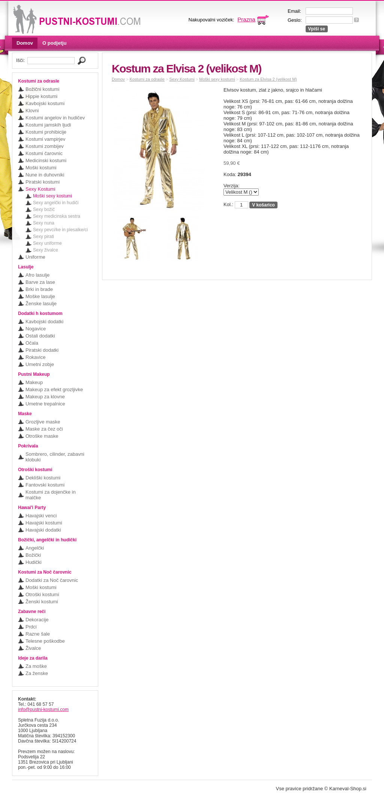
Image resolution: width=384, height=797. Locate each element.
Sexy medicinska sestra (56, 216)
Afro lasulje (38, 275)
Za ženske (37, 673)
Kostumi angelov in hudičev (55, 118)
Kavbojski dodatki (44, 321)
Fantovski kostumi (45, 485)
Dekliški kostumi (43, 478)
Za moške (36, 666)
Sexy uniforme (47, 243)
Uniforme (35, 257)
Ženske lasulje (41, 303)
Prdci (31, 627)
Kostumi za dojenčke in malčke (51, 494)
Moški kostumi (41, 167)
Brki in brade (39, 289)
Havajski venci (41, 515)
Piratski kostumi (43, 182)
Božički (33, 555)
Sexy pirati (43, 236)
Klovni (32, 110)
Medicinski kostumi (46, 160)
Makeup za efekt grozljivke (54, 389)
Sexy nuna (43, 223)
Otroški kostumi (42, 594)
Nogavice (36, 328)
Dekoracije (37, 619)
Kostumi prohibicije (46, 132)
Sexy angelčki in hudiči (55, 202)
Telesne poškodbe (45, 641)
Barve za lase (40, 282)
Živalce (33, 648)
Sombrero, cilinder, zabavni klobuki (55, 457)
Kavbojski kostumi (45, 103)
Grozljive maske (43, 422)
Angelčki (35, 548)
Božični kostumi (42, 89)
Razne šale (38, 634)
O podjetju (54, 43)
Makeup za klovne (45, 396)
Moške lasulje (40, 296)
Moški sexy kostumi (52, 196)
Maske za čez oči (44, 429)
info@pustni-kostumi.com (43, 709)
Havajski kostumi (44, 523)
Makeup (34, 382)
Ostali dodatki (40, 336)
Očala (32, 343)
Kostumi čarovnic (44, 153)
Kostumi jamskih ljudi (48, 125)
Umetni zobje (40, 364)
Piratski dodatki (42, 350)
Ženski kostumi (42, 601)
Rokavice (35, 357)
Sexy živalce (45, 250)
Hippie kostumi (41, 96)
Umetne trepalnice (45, 404)
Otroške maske (42, 436)
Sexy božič (44, 209)
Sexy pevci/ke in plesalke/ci (60, 229)
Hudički (34, 562)
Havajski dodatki (43, 530)
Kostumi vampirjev (45, 139)
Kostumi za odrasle (147, 79)
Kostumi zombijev (45, 146)
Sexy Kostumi (40, 189)
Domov (24, 43)
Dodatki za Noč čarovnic (52, 580)
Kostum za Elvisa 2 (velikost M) (268, 79)
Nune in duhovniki (45, 175)
